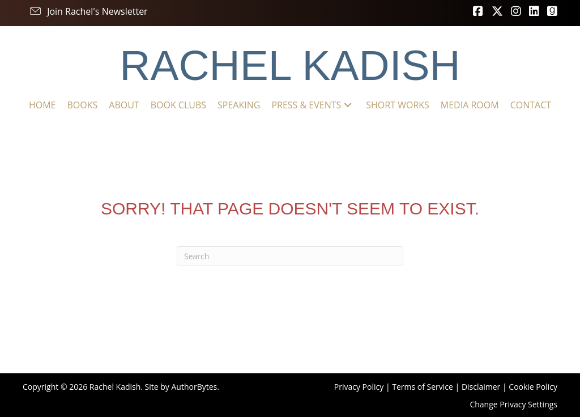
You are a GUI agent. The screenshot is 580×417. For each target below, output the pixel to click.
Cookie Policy (533, 386)
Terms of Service (422, 386)
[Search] (290, 256)
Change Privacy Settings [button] (513, 404)
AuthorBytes (195, 386)
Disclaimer (481, 386)
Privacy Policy (358, 386)
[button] (88, 11)
